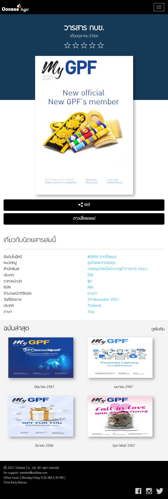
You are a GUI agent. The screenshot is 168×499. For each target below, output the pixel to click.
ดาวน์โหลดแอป (84, 219)
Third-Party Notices (15, 482)
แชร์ (84, 205)
